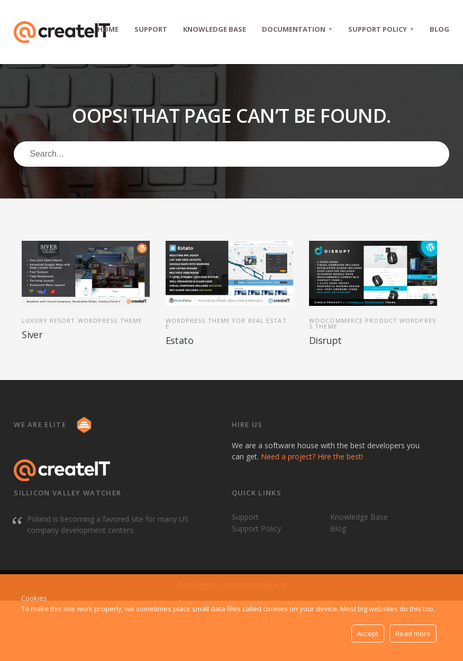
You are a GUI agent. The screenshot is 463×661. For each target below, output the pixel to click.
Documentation (297, 29)
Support (150, 29)
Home (108, 29)
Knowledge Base (214, 29)
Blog (439, 29)
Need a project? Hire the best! (312, 456)
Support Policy (381, 29)
